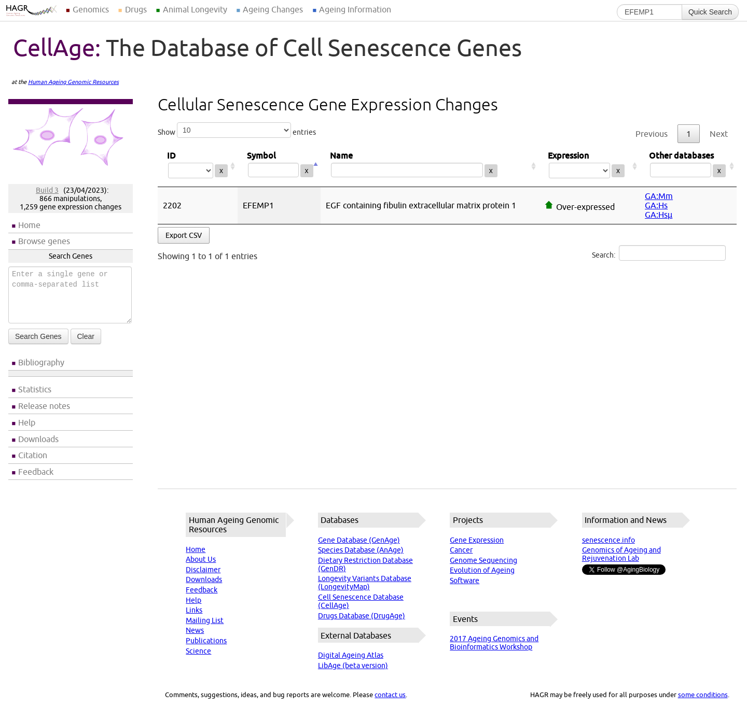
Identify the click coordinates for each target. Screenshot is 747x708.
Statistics (34, 389)
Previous (651, 133)
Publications (206, 640)
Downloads (38, 439)
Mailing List (205, 620)
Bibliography (41, 362)
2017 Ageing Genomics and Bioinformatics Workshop (494, 642)
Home (29, 225)
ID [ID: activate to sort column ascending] (197, 166)
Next (719, 133)
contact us (390, 694)
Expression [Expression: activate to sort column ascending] (589, 166)
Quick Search (710, 12)
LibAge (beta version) (353, 665)
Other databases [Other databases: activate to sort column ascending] (688, 166)
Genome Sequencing (483, 560)
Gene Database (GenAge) (359, 540)
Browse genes (44, 241)
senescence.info (608, 540)
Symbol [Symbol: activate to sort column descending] (279, 166)
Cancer (461, 550)
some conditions (703, 694)
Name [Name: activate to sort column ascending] (429, 166)
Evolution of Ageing (482, 570)
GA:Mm (659, 196)
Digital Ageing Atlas (350, 655)
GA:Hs (656, 205)
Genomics (91, 9)
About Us (201, 559)
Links (194, 610)
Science (198, 651)
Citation (32, 455)
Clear (85, 336)
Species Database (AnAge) (361, 550)
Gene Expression (477, 540)
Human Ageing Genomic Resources (73, 82)
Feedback (35, 471)
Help (26, 422)
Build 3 (47, 190)
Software (464, 580)
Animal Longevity (195, 9)
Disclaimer (203, 569)
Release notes (44, 405)
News (195, 630)
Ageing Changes (273, 9)
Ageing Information (355, 9)
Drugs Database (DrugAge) (361, 616)
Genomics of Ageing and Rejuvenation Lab (621, 554)
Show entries (237, 130)
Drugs (136, 9)
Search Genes (38, 336)
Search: (659, 253)
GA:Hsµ (658, 214)
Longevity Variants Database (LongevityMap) (364, 582)
